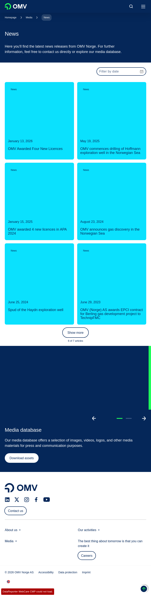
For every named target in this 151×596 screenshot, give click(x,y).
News (47, 17)
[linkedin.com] (7, 499)
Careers (87, 555)
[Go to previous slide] (94, 418)
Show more (75, 332)
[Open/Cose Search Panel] (131, 6)
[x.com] (17, 499)
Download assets (22, 458)
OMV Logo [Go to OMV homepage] (16, 6)
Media (29, 17)
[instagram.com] (26, 499)
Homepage (11, 17)
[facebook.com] (36, 499)
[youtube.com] (46, 499)
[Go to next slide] (144, 418)
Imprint (86, 572)
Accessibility (46, 572)
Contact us (15, 511)
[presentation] (121, 71)
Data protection (67, 572)
